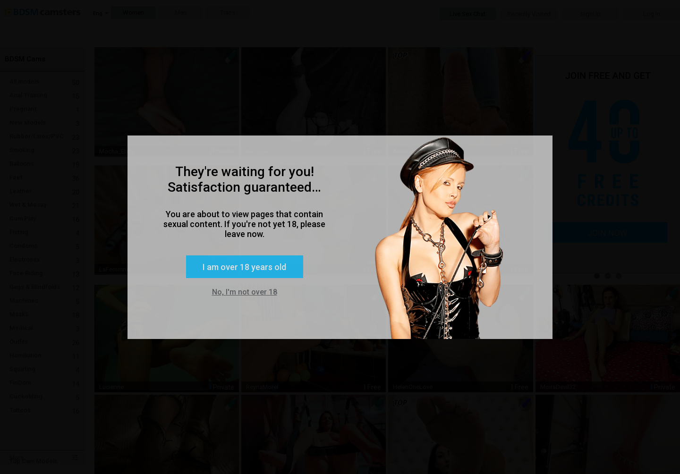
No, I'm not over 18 (244, 292)
